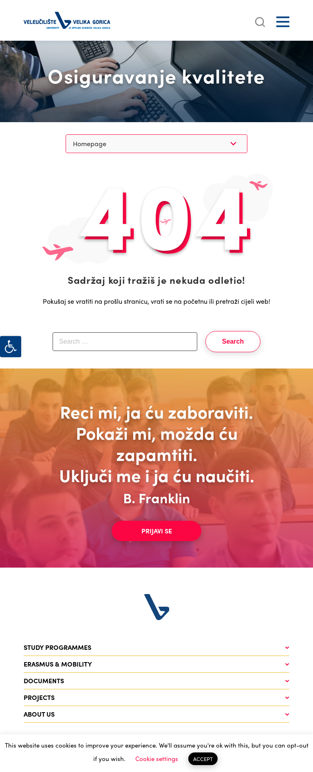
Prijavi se (156, 530)
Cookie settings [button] (156, 758)
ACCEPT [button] (203, 759)
